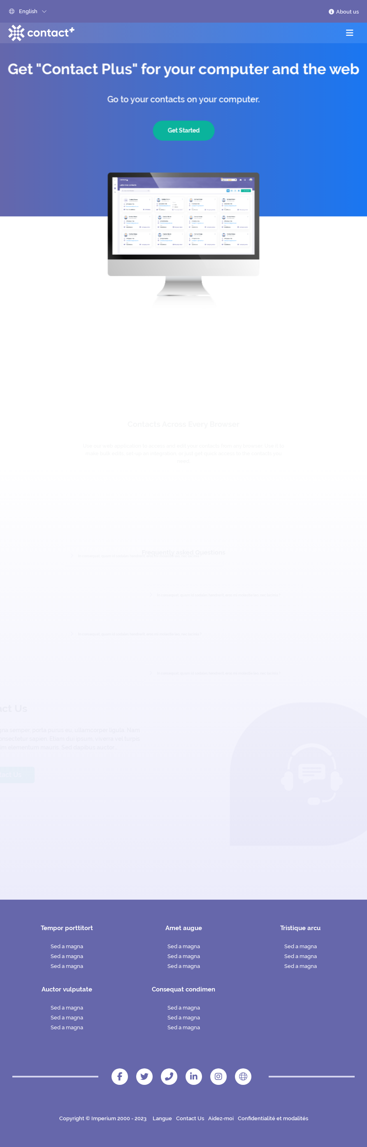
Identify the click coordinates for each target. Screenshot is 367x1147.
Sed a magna (67, 946)
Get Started (184, 132)
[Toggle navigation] (350, 33)
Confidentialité (256, 1118)
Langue (162, 1118)
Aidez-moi (221, 1118)
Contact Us (190, 1118)
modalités (295, 1118)
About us (343, 12)
